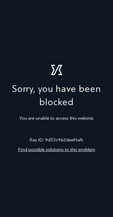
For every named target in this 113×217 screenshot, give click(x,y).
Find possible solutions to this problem (56, 149)
